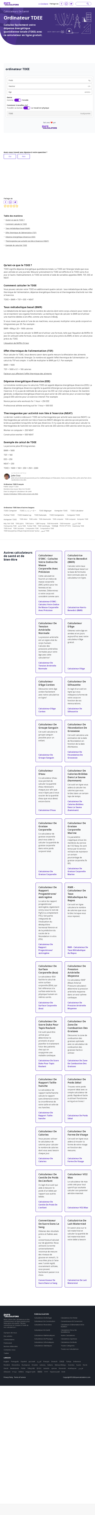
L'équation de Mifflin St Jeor (16, 343)
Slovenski (62, 1368)
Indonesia (77, 1361)
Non (23, 156)
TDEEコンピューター (28, 510)
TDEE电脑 (55, 526)
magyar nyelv (31, 1372)
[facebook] (61, 4)
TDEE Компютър (24, 515)
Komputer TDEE (60, 510)
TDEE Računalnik (52, 524)
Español (24, 1361)
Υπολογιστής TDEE (10, 526)
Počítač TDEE (9, 515)
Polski (23, 1368)
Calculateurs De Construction (44, 1321)
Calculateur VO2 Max (78, 1207)
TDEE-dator (24, 519)
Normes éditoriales (11, 1346)
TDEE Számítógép (44, 526)
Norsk (85, 1365)
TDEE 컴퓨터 (19, 524)
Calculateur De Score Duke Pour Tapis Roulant (48, 1063)
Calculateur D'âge (76, 668)
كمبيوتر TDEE (45, 531)
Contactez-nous (9, 1350)
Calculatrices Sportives (69, 1339)
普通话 (39, 1372)
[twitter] (71, 4)
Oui (10, 156)
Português (15, 1361)
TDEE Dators (29, 524)
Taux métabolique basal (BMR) (18, 228)
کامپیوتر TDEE (76, 524)
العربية (39, 1361)
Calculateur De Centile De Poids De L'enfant (47, 1204)
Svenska (71, 1365)
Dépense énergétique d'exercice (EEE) (20, 237)
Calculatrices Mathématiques (44, 1335)
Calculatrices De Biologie (43, 1318)
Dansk (6, 1368)
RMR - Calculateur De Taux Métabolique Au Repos (78, 950)
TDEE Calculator (76, 510)
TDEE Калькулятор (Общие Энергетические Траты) (21, 531)
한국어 (39, 1368)
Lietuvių (42, 1365)
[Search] (82, 4)
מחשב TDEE (22, 526)
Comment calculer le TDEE (16, 224)
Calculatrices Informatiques (44, 1342)
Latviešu (46, 1368)
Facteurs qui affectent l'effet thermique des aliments (28, 373)
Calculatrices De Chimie (69, 1318)
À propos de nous (10, 1333)
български (26, 1365)
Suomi (78, 1365)
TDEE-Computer (10, 510)
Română (7, 1365)
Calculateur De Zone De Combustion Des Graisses (77, 1063)
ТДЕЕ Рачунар (40, 524)
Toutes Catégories (68, 1346)
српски (54, 1368)
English (6, 1361)
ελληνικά (7, 1372)
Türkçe (68, 1361)
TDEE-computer (58, 519)
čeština (21, 1372)
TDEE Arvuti (8, 528)
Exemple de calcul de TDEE (16, 245)
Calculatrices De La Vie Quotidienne (69, 1331)
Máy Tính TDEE (9, 524)
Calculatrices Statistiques (43, 1346)
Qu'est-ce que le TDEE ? (15, 220)
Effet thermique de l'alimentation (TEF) (21, 232)
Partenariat (8, 1343)
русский (32, 1361)
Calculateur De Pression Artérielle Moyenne (77, 1005)
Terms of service (20, 1377)
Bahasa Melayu (60, 1365)
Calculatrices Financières (43, 1325)
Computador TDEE (32, 528)
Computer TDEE (73, 515)
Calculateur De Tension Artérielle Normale (47, 665)
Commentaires (9, 1340)
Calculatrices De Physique (43, 1339)
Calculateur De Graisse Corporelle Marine (77, 871)
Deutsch (54, 1361)
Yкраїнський (55, 1372)
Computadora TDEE (47, 528)
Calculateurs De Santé (16, 11)
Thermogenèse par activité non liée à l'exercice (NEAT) (27, 241)
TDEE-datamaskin (45, 519)
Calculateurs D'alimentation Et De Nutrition (72, 1326)
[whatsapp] (66, 3)
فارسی (80, 1368)
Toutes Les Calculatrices (70, 1349)
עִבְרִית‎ (14, 1372)
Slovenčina (16, 1365)
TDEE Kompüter (65, 524)
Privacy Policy (8, 1377)
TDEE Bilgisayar (45, 510)
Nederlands (14, 1368)
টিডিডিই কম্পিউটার (65, 526)
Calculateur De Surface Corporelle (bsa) (47, 1005)
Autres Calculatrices (68, 1335)
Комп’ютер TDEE (78, 526)
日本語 (61, 1361)
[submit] (88, 3)
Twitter (6, 1353)
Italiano (50, 1365)
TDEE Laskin (33, 519)
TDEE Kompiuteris (56, 515)
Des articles (8, 1336)
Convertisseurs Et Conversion (71, 1321)
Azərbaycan (72, 1368)
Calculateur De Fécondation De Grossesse (75, 755)
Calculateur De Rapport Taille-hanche (45, 1115)
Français (46, 1361)
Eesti (63, 1372)
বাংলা (46, 1372)
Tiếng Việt (31, 1368)
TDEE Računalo (40, 515)
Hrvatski (35, 1365)
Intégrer (43, 4)
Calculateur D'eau (47, 810)
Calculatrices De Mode (69, 1342)
